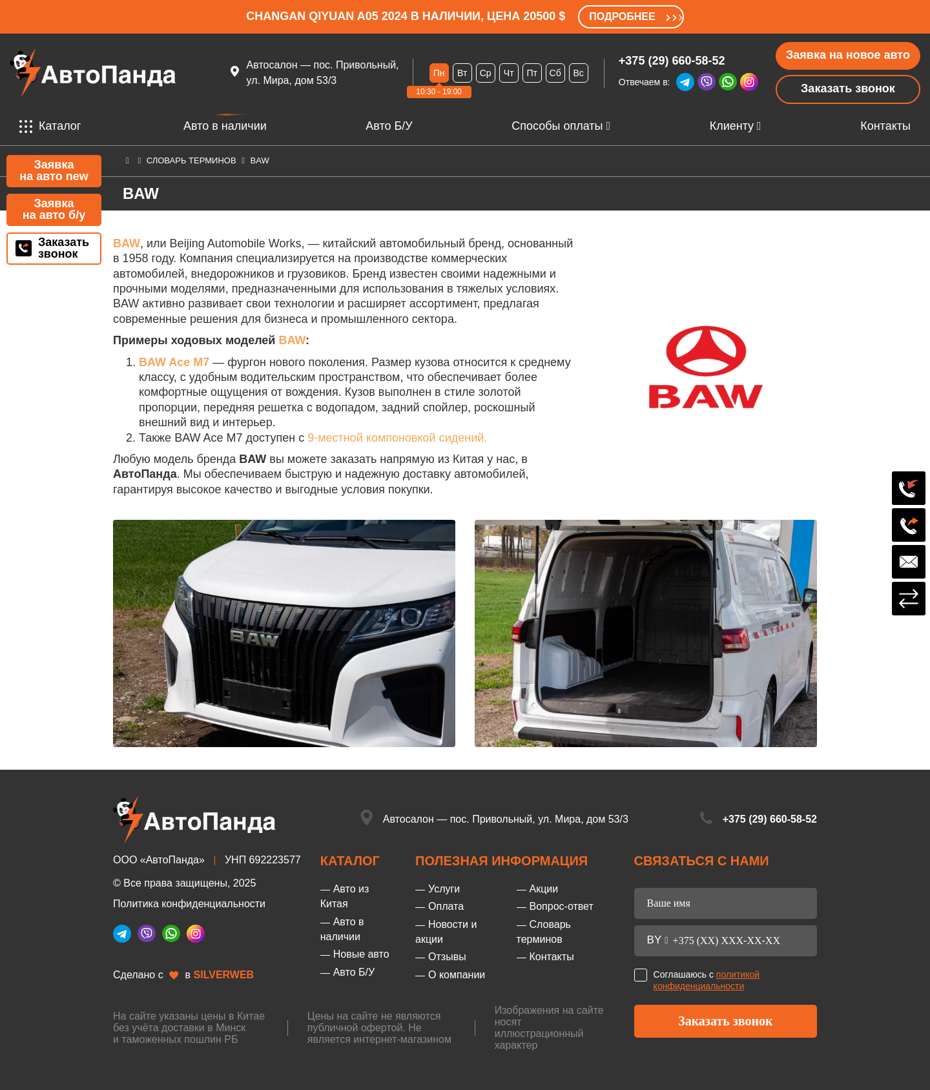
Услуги (444, 888)
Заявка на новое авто (848, 54)
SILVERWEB (224, 974)
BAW (291, 340)
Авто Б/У (389, 125)
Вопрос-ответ (562, 906)
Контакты (885, 125)
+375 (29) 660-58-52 (672, 61)
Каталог (50, 126)
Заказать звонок (848, 88)
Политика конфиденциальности (189, 903)
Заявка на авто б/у (54, 209)
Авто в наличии (225, 126)
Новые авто (361, 954)
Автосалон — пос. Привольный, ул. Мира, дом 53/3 (505, 819)
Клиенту (732, 125)
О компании (456, 974)
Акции (544, 888)
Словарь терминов (191, 160)
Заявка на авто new (53, 170)
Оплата (446, 906)
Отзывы (447, 956)
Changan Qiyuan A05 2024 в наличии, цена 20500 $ (405, 16)
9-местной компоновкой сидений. (397, 437)
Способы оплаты (557, 125)
